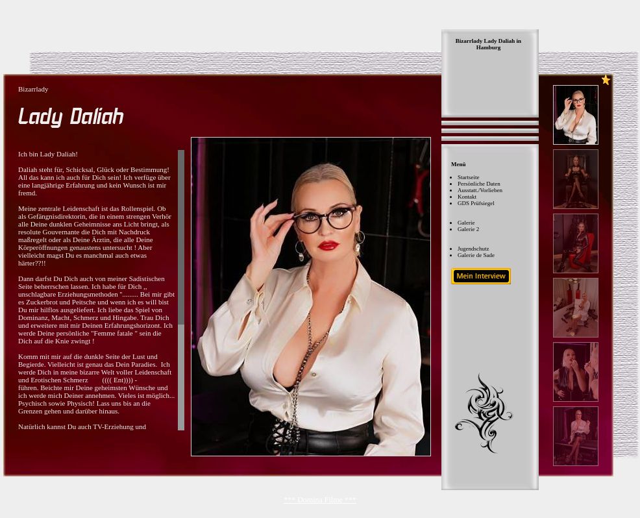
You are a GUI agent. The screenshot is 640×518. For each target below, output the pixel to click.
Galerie (466, 222)
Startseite (469, 177)
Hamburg (488, 47)
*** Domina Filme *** (320, 499)
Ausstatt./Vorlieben (480, 190)
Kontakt (467, 196)
